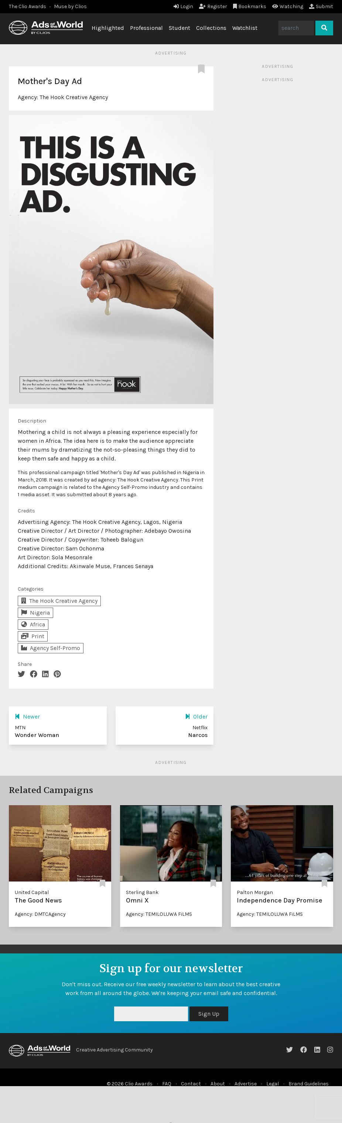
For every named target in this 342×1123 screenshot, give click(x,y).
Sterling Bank (142, 892)
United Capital (32, 892)
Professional (146, 27)
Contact (191, 1084)
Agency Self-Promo (50, 647)
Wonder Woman (37, 734)
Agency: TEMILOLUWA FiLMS (159, 914)
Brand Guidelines (308, 1084)
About (218, 1084)
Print (32, 636)
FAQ (166, 1084)
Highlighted (108, 27)
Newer (27, 716)
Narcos (198, 734)
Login (183, 6)
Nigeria (35, 612)
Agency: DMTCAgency (40, 914)
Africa (33, 624)
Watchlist (244, 27)
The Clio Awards (27, 6)
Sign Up (208, 1013)
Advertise (246, 1084)
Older (196, 716)
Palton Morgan (255, 892)
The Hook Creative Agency (74, 97)
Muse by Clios (70, 6)
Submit (321, 6)
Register (213, 6)
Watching (287, 6)
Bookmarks (250, 6)
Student (179, 27)
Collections (211, 27)
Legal (272, 1084)
